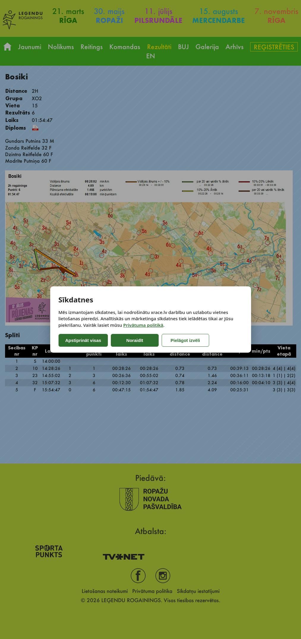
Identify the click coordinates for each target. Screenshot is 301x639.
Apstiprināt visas (83, 340)
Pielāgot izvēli (185, 340)
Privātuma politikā (143, 325)
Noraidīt (134, 340)
